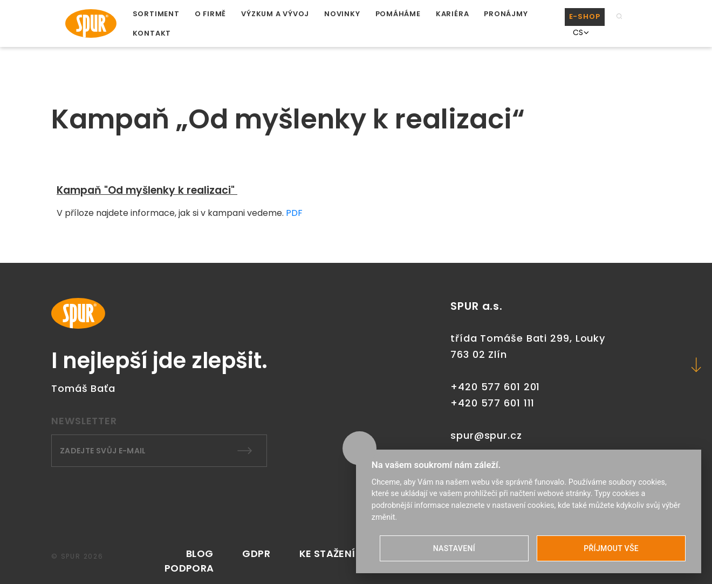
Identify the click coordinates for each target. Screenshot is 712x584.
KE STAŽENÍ (327, 553)
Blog (199, 553)
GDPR (256, 553)
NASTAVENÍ (454, 548)
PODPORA (189, 568)
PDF (293, 213)
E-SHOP (584, 16)
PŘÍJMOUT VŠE (611, 548)
